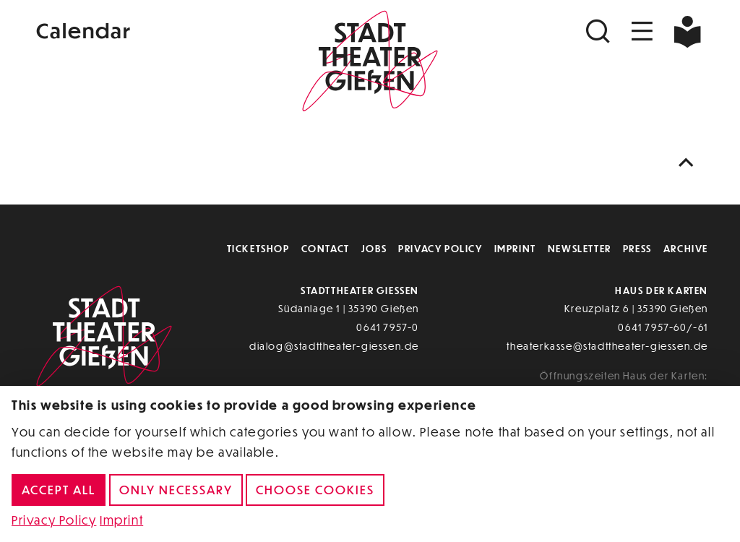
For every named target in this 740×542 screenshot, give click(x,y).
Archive (685, 248)
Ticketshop (258, 248)
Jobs (374, 248)
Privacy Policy (440, 248)
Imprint (515, 248)
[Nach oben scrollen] (689, 163)
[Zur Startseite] (370, 62)
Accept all (58, 489)
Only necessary (176, 489)
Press (637, 248)
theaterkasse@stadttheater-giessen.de (607, 346)
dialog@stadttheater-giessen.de (334, 346)
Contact (325, 248)
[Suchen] (599, 31)
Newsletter (579, 248)
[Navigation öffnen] (642, 31)
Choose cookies (315, 489)
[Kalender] (144, 28)
